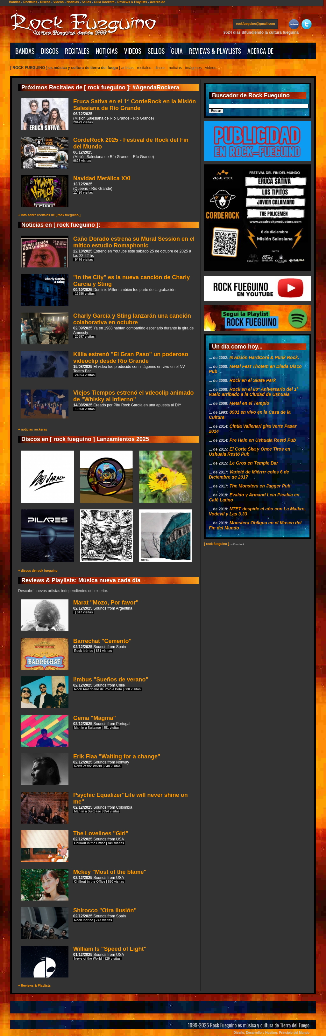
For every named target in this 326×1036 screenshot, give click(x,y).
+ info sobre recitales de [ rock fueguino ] (49, 215)
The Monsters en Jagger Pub (260, 485)
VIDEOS (132, 51)
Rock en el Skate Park (253, 380)
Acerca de (157, 2)
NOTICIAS (107, 51)
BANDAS (25, 51)
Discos (45, 2)
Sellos (86, 2)
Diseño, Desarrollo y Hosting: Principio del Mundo (271, 1032)
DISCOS (50, 51)
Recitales (30, 2)
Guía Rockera (104, 2)
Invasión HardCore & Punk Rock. (264, 357)
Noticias (73, 2)
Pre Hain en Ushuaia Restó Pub (263, 440)
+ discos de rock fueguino (38, 570)
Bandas (14, 2)
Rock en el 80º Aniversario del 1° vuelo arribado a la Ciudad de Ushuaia (253, 392)
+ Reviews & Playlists (34, 985)
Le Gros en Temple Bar (254, 463)
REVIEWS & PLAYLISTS (215, 51)
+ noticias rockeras (32, 429)
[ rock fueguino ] (216, 544)
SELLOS (156, 51)
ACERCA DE (260, 51)
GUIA (176, 51)
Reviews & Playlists (132, 2)
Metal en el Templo (249, 403)
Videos (58, 2)
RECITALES (77, 51)
